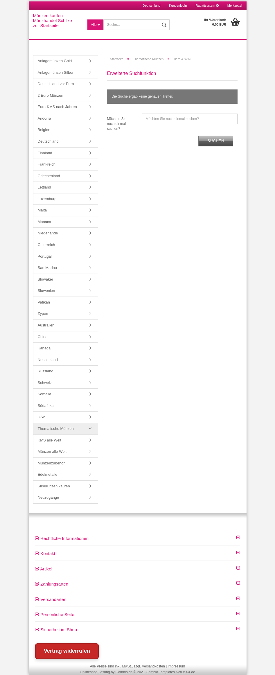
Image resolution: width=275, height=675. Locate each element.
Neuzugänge (48, 497)
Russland (45, 371)
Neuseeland (48, 360)
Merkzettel (234, 5)
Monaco (44, 222)
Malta (42, 210)
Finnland (45, 153)
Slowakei (45, 279)
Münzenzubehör (51, 463)
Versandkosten (153, 666)
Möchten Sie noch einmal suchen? (116, 124)
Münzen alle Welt (52, 451)
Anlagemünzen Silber (56, 72)
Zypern (43, 313)
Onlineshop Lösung (95, 672)
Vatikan (44, 302)
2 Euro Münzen (50, 95)
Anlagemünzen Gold (55, 61)
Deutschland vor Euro (56, 84)
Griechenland (49, 176)
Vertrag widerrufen (67, 651)
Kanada (44, 348)
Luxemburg (47, 199)
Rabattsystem (206, 5)
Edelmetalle (47, 474)
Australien (46, 325)
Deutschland (48, 141)
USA (42, 417)
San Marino (47, 267)
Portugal (45, 256)
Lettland (44, 187)
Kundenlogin (178, 5)
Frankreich (46, 164)
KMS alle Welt (49, 440)
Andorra (44, 118)
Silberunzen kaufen (54, 486)
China (43, 337)
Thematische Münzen (56, 428)
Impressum (176, 666)
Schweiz (45, 382)
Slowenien (46, 290)
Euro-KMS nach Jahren (57, 107)
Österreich (46, 245)
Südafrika (46, 405)
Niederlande (48, 233)
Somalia (44, 394)
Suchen (216, 141)
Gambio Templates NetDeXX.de (170, 672)
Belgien (44, 130)
